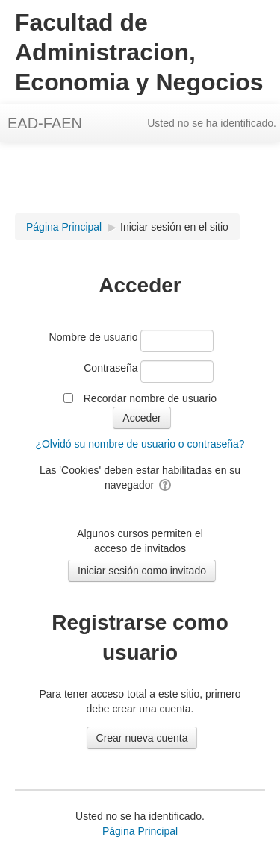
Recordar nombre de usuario (150, 398)
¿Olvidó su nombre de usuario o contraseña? (139, 444)
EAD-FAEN (44, 123)
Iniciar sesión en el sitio (174, 227)
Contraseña (110, 368)
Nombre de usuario (93, 337)
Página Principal (140, 831)
